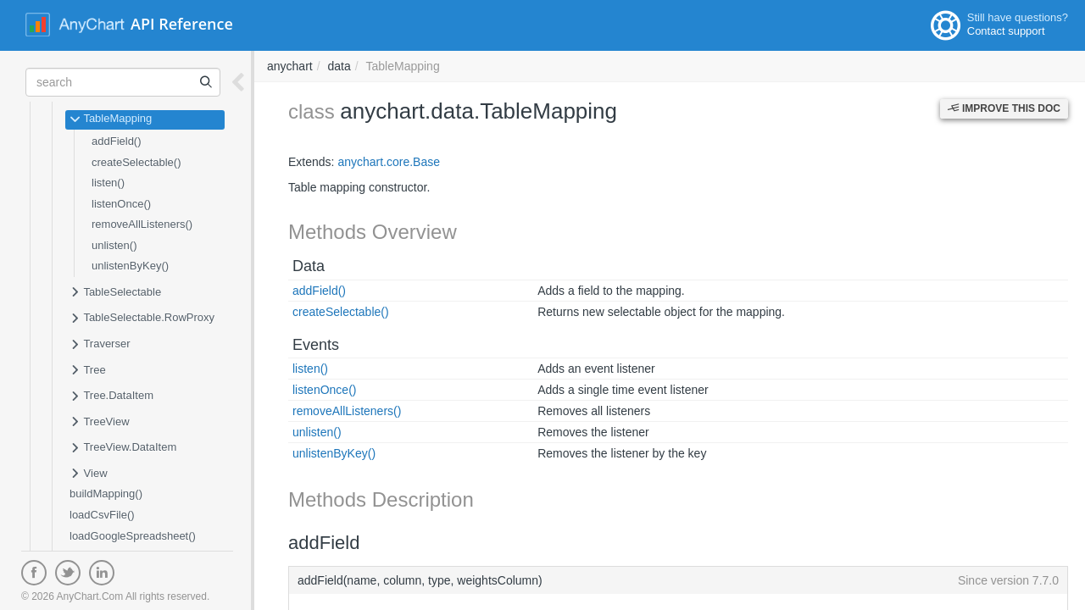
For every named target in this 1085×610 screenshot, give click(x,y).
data (338, 66)
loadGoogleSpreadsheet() (133, 536)
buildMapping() (106, 493)
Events (315, 344)
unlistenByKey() (130, 265)
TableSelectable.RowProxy (142, 318)
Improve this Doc (1004, 108)
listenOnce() (121, 203)
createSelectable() (136, 162)
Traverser (100, 344)
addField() (117, 141)
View (89, 474)
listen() (108, 182)
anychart (290, 66)
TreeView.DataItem (123, 448)
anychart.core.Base (388, 162)
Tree (88, 371)
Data (308, 266)
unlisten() (114, 245)
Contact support (1006, 31)
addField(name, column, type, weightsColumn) (678, 580)
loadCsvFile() (102, 514)
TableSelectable (115, 293)
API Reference (182, 24)
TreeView (100, 422)
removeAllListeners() (142, 224)
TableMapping (111, 119)
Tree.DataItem (111, 396)
